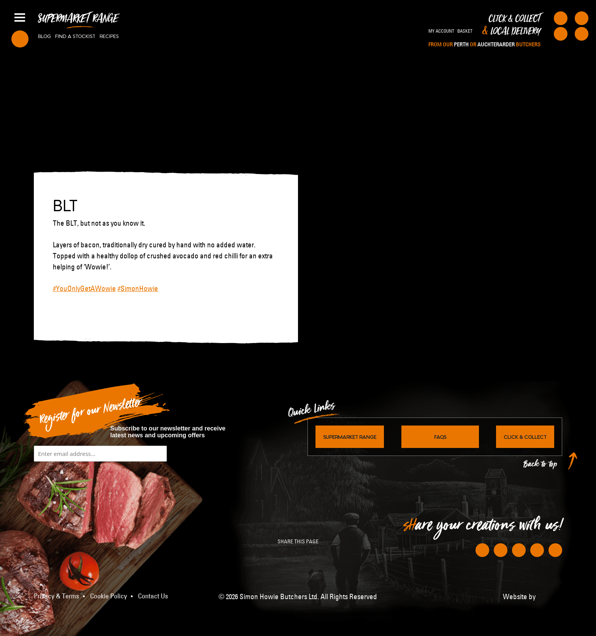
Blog (44, 36)
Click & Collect (484, 31)
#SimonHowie (137, 288)
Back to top (540, 466)
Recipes (109, 36)
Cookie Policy (108, 596)
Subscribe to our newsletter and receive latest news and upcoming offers (167, 431)
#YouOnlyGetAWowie (84, 288)
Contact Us (153, 596)
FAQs (440, 436)
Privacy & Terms (56, 596)
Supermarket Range (78, 21)
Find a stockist (75, 36)
